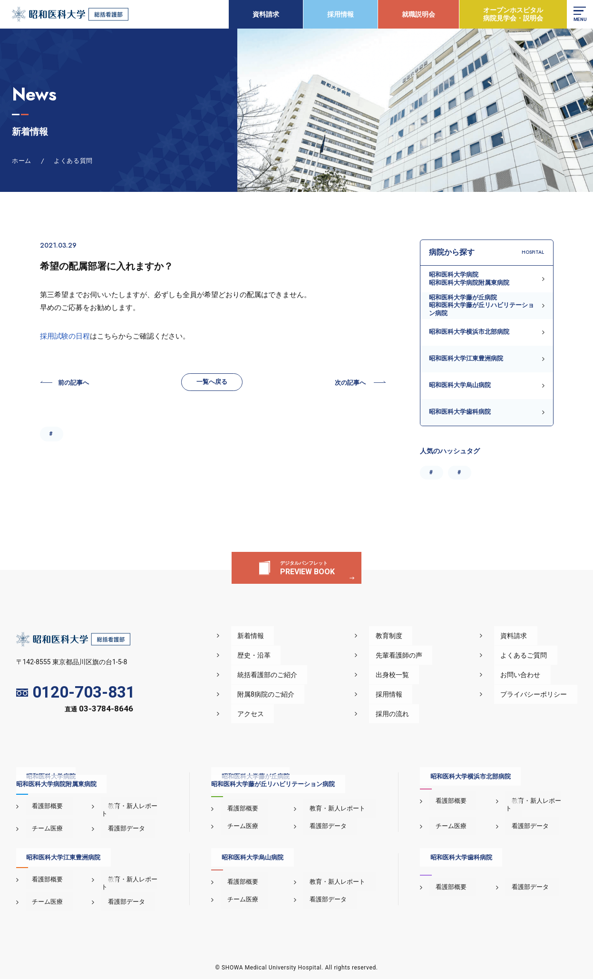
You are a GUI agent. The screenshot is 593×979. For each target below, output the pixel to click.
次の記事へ (348, 385)
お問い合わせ (531, 675)
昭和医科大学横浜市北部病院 (469, 331)
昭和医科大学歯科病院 (460, 411)
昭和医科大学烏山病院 (460, 385)
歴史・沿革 (297, 655)
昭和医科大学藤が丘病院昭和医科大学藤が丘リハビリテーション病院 (481, 305)
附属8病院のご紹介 (309, 694)
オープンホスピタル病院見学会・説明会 (511, 14)
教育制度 (415, 635)
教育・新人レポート (129, 805)
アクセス (294, 714)
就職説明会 (416, 14)
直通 (99, 710)
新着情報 (294, 635)
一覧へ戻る (211, 384)
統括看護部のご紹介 (310, 675)
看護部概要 (41, 805)
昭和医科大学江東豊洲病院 (466, 358)
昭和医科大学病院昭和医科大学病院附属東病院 (469, 278)
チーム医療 (41, 820)
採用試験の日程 (65, 336)
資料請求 (263, 14)
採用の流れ (419, 714)
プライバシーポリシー (544, 694)
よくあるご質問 (534, 655)
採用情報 (338, 14)
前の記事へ (76, 385)
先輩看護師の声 (425, 655)
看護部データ (119, 820)
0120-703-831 (76, 692)
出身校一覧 (419, 675)
